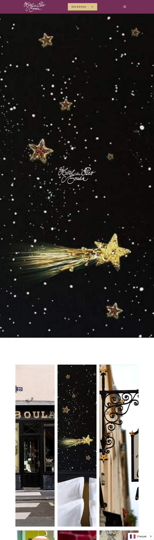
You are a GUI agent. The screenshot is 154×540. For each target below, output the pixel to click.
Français (138, 536)
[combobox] (141, 536)
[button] (82, 7)
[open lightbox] (35, 446)
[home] (35, 7)
